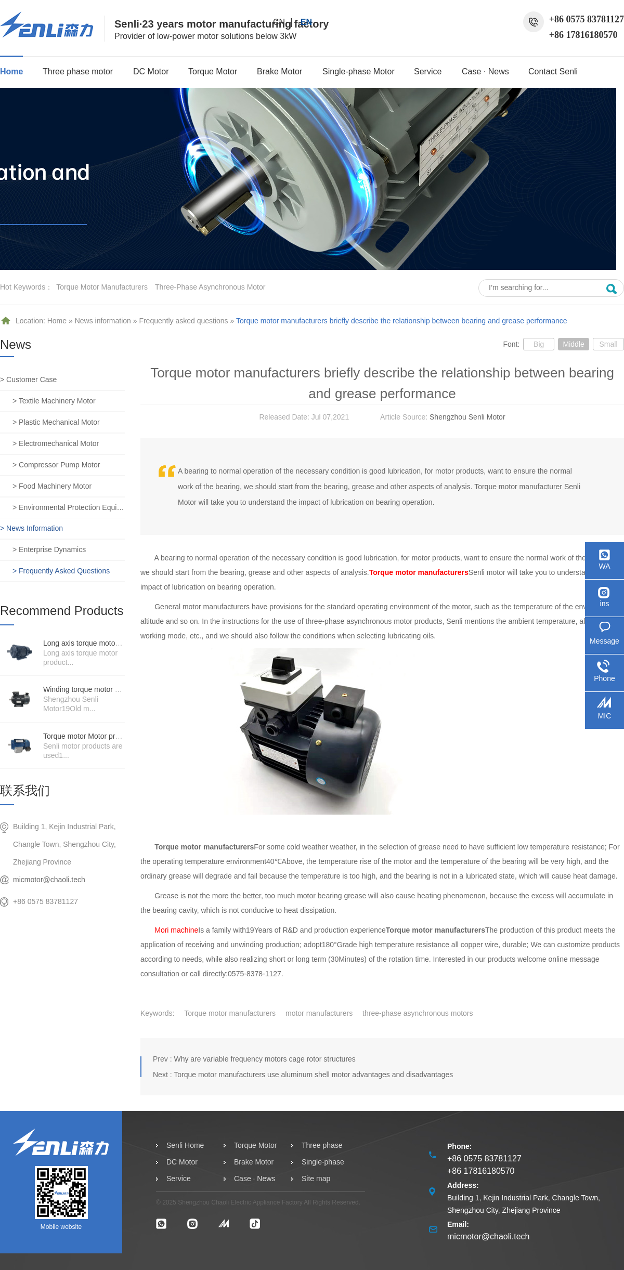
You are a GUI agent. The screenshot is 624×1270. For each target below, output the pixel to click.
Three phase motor (78, 71)
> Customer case (28, 379)
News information (103, 321)
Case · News (485, 71)
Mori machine (176, 930)
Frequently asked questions (183, 321)
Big (539, 344)
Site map (316, 1178)
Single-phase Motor (358, 71)
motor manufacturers (319, 1013)
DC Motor (150, 71)
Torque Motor (212, 71)
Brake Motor (279, 71)
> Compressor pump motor (56, 465)
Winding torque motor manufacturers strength (116, 689)
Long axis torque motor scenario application (113, 643)
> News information (31, 528)
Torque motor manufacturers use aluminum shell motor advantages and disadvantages (313, 1074)
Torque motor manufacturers (102, 287)
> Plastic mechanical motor (56, 422)
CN (279, 22)
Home (11, 71)
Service (427, 71)
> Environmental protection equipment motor (68, 507)
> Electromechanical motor (55, 443)
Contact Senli (553, 71)
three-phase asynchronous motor (210, 287)
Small (608, 344)
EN (306, 22)
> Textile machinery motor (54, 401)
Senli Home (185, 1145)
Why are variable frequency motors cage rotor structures (264, 1059)
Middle (573, 344)
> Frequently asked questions (61, 571)
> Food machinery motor (52, 486)
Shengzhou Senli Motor (467, 417)
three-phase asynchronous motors (417, 1013)
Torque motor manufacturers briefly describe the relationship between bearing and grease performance (401, 321)
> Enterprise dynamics (49, 549)
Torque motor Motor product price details (108, 736)
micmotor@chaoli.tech (49, 879)
